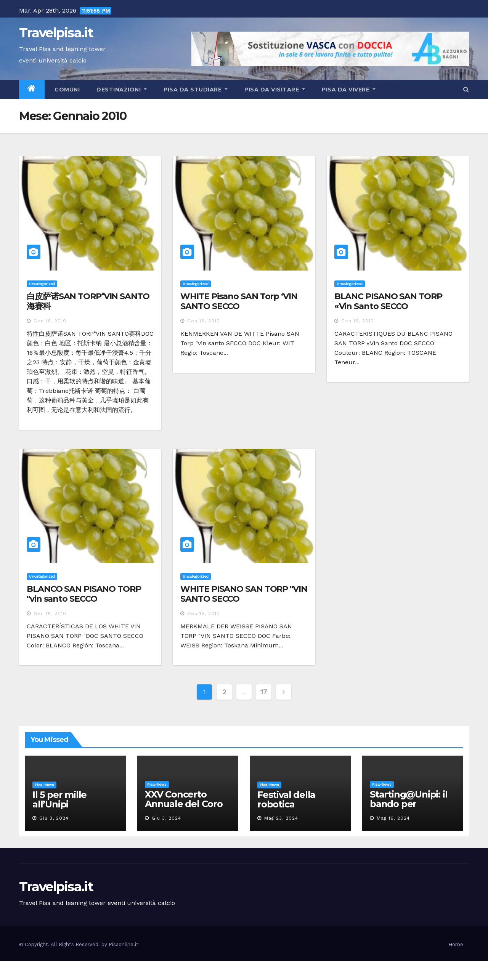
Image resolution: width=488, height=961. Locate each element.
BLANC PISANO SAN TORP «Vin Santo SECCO (388, 301)
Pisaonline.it (123, 944)
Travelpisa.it (56, 33)
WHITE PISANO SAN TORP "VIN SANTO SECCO (243, 594)
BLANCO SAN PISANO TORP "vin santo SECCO (84, 594)
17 (263, 692)
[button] (466, 89)
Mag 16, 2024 (393, 818)
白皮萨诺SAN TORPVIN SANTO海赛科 (88, 301)
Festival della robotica (286, 799)
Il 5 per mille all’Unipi (59, 799)
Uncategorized (42, 284)
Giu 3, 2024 (54, 818)
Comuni (66, 89)
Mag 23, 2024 (281, 818)
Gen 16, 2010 (50, 321)
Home (455, 944)
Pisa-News (44, 785)
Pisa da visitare (274, 89)
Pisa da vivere (349, 89)
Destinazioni (121, 89)
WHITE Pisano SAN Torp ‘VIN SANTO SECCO (238, 301)
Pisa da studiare (196, 89)
